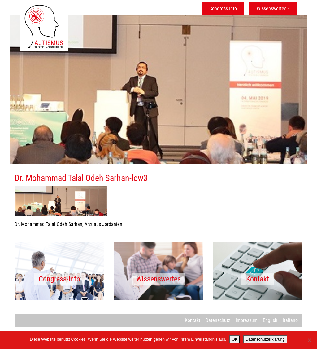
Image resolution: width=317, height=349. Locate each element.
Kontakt (192, 320)
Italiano (290, 320)
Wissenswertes (271, 8)
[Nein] (309, 340)
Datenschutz (218, 320)
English (270, 320)
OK (235, 339)
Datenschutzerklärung (264, 339)
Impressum (247, 320)
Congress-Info (223, 8)
